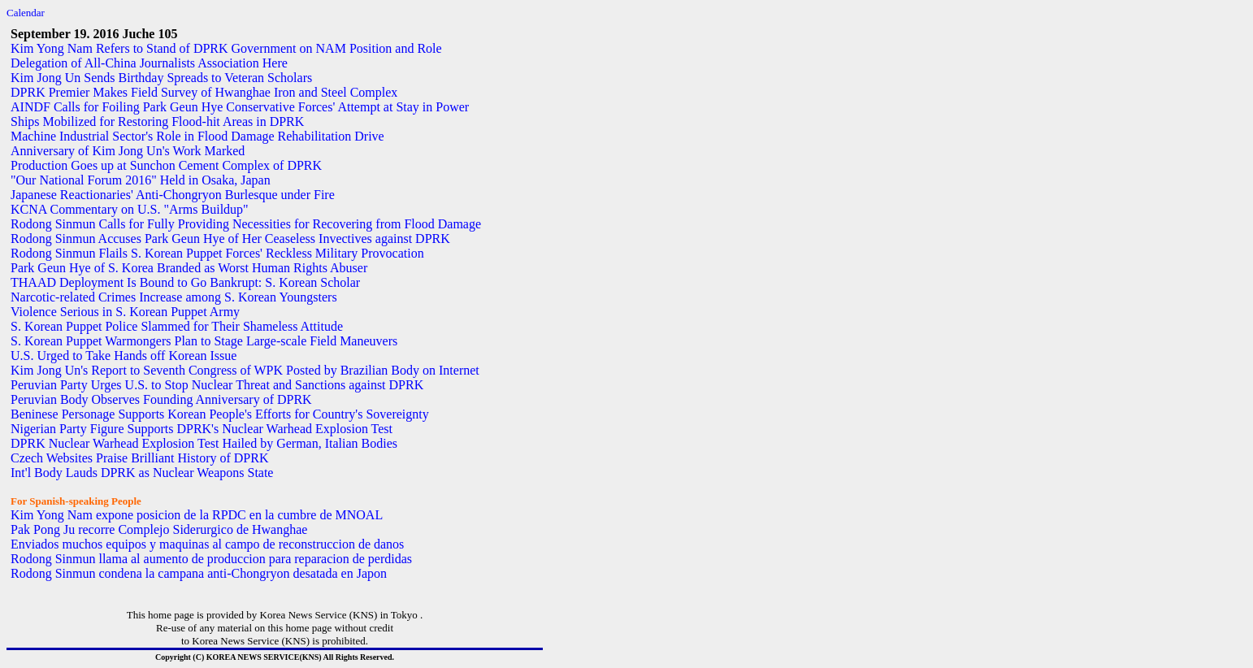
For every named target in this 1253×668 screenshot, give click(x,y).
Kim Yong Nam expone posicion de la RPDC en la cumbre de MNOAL (197, 515)
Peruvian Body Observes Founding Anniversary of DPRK (161, 399)
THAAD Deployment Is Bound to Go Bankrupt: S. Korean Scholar (185, 282)
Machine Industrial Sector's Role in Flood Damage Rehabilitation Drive (197, 136)
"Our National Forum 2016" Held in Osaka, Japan (141, 180)
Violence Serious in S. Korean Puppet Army (125, 312)
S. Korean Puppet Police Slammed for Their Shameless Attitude (177, 326)
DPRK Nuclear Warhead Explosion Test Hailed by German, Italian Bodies (204, 443)
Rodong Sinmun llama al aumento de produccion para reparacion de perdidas (211, 559)
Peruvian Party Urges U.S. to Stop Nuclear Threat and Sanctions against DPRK (217, 385)
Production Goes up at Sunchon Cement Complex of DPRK (166, 165)
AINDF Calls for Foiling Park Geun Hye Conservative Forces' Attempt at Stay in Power (240, 107)
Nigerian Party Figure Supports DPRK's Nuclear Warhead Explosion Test (201, 429)
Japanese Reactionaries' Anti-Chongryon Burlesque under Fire (173, 195)
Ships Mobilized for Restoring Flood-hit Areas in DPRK (157, 121)
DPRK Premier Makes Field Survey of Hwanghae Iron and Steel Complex (204, 92)
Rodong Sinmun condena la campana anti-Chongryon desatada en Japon (199, 573)
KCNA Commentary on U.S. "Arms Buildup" (130, 209)
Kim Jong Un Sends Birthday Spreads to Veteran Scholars (161, 78)
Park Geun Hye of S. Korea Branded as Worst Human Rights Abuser (189, 268)
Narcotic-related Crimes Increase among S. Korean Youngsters (174, 297)
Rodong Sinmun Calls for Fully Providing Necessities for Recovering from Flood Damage (246, 224)
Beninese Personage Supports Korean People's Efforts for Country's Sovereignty (220, 414)
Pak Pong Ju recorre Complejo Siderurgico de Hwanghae (159, 529)
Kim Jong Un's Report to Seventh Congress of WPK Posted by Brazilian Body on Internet (245, 370)
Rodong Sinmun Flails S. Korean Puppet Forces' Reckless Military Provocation (217, 253)
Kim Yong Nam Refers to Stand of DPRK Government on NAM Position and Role (226, 48)
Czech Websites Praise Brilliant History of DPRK (140, 458)
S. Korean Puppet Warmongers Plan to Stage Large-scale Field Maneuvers (204, 341)
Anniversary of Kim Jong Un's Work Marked (128, 151)
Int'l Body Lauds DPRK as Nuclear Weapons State (142, 472)
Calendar (26, 13)
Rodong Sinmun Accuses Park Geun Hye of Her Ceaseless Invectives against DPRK (230, 238)
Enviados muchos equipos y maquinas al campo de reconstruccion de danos (207, 544)
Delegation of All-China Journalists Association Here (149, 63)
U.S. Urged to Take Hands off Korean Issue (123, 355)
